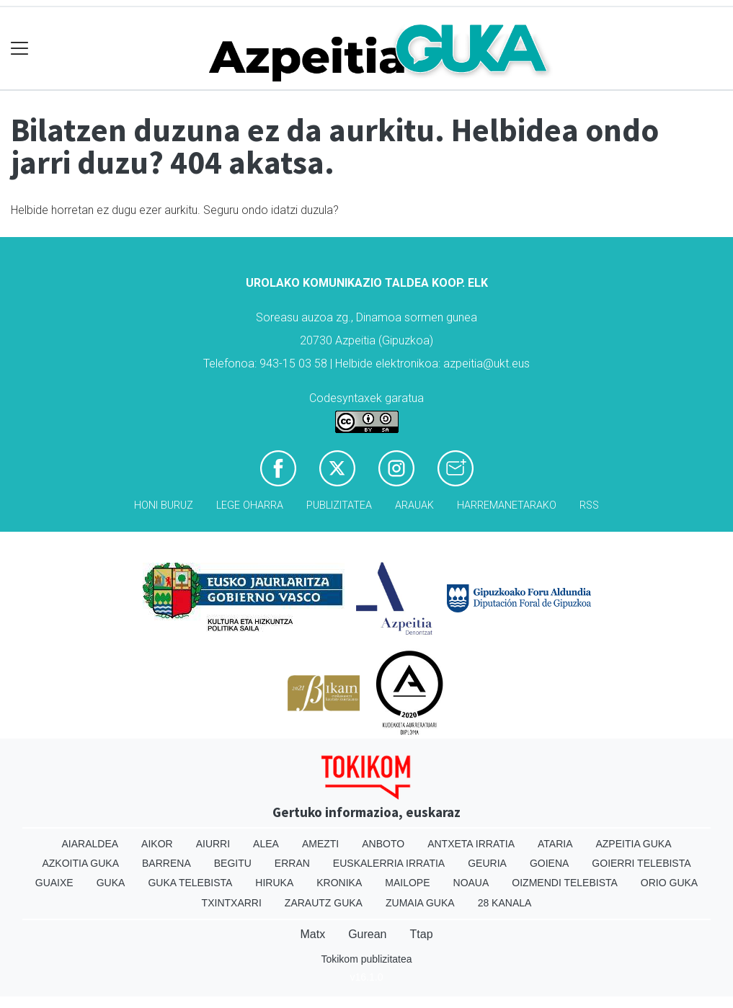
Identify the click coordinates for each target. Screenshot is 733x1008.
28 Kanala (505, 903)
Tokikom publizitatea (366, 959)
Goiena (549, 863)
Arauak (414, 505)
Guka (111, 882)
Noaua (471, 882)
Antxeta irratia (471, 843)
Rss (589, 505)
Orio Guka (669, 882)
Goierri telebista (641, 863)
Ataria (555, 843)
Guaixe (54, 882)
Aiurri (213, 843)
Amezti (320, 843)
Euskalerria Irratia (389, 863)
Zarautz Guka (324, 903)
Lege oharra (249, 505)
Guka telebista (190, 882)
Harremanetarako (506, 505)
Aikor (157, 843)
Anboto (383, 843)
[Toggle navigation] (19, 48)
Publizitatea (339, 505)
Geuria (487, 863)
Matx (312, 934)
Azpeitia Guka (633, 843)
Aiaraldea (89, 843)
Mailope (407, 882)
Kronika (339, 882)
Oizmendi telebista (565, 882)
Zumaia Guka (420, 903)
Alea (266, 843)
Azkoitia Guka (80, 863)
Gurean (367, 934)
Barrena (166, 863)
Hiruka (274, 882)
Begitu (233, 863)
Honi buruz (163, 505)
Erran (292, 863)
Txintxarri (232, 903)
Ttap (421, 934)
